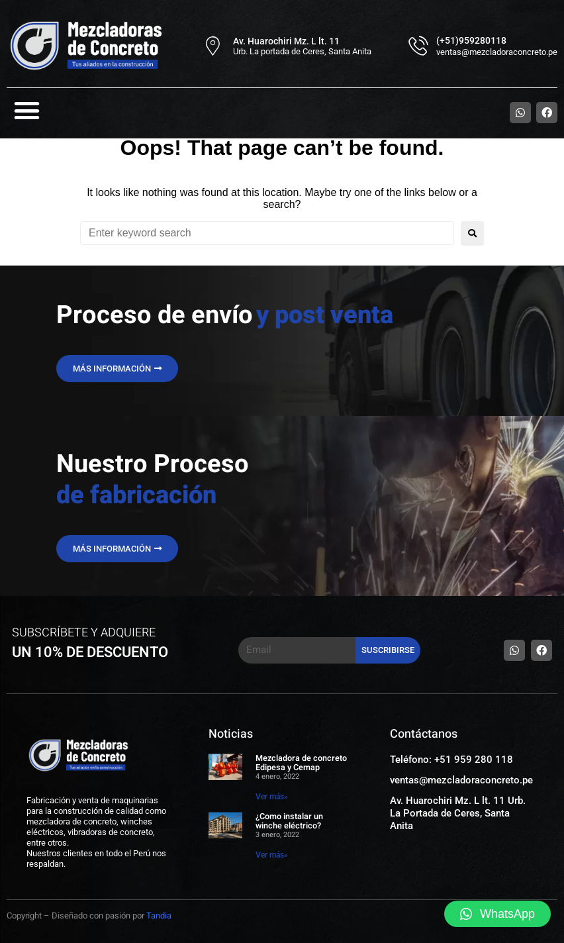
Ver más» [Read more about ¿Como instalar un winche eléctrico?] (272, 855)
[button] (27, 110)
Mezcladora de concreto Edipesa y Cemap (302, 762)
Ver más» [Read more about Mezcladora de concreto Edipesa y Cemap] (272, 796)
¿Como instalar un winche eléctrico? (290, 821)
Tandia (158, 915)
